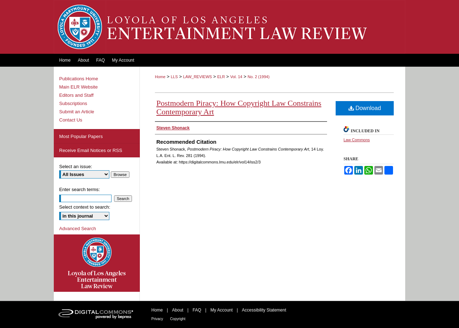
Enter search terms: (79, 189)
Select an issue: (75, 166)
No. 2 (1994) (258, 77)
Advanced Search (77, 228)
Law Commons (357, 140)
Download (365, 108)
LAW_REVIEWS (197, 77)
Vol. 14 (236, 77)
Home (160, 77)
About (177, 310)
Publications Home (78, 78)
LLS (174, 77)
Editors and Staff (76, 95)
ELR (221, 77)
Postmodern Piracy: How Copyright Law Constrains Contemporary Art (238, 107)
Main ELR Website (78, 87)
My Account (221, 310)
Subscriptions (73, 103)
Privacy (157, 319)
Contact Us (70, 120)
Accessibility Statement (264, 310)
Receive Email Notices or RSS (90, 150)
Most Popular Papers (81, 136)
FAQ (197, 310)
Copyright (177, 319)
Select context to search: (84, 207)
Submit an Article (76, 111)
